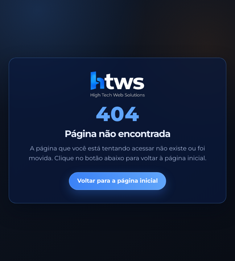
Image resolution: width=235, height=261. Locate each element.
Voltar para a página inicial (117, 181)
